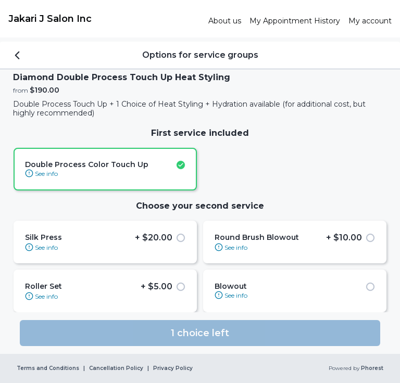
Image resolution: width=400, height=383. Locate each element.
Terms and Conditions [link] (48, 368)
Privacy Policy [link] (173, 368)
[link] (104, 19)
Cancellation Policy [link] (116, 368)
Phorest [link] (371, 368)
